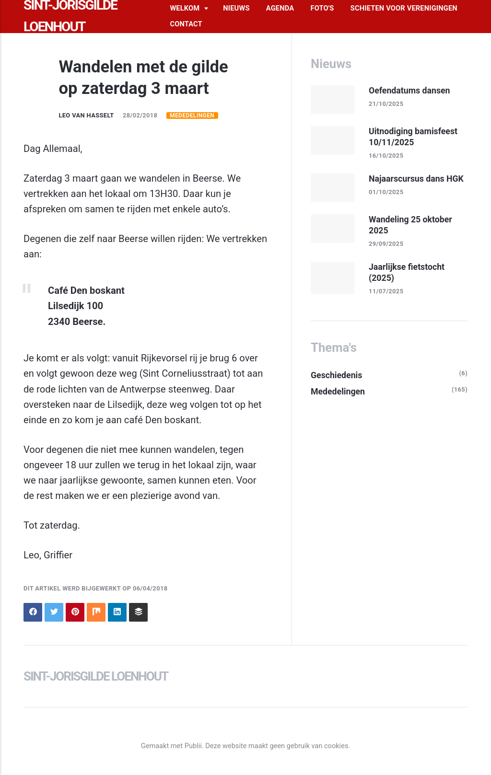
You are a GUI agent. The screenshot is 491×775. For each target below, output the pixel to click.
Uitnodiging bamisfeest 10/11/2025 (413, 137)
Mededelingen (192, 115)
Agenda (280, 8)
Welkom (184, 8)
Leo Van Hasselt (86, 115)
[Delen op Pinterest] (75, 612)
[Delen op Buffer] (138, 612)
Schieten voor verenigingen (404, 8)
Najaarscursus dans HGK (416, 179)
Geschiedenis (336, 375)
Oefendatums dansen (409, 90)
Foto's (322, 8)
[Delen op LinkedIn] (117, 612)
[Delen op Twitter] (54, 612)
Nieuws (236, 8)
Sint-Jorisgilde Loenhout (95, 676)
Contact (186, 24)
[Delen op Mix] (96, 612)
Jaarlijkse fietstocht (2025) (406, 272)
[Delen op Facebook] (32, 612)
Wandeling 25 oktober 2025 (410, 225)
